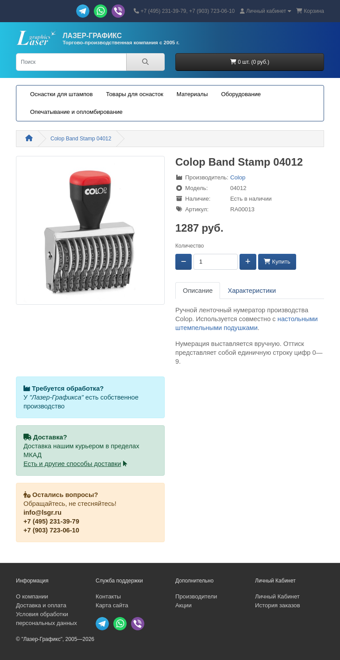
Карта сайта (112, 605)
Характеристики (252, 290)
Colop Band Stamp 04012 (80, 139)
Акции (183, 605)
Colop (237, 177)
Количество (189, 246)
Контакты (108, 596)
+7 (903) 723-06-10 (51, 530)
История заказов (277, 605)
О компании (32, 596)
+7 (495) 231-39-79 (51, 521)
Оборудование (241, 94)
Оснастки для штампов (61, 94)
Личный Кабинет (277, 596)
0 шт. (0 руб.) (249, 62)
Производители (196, 596)
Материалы (192, 94)
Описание (197, 290)
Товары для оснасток (134, 94)
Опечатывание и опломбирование (76, 112)
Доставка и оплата (41, 605)
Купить (277, 261)
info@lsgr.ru (42, 512)
